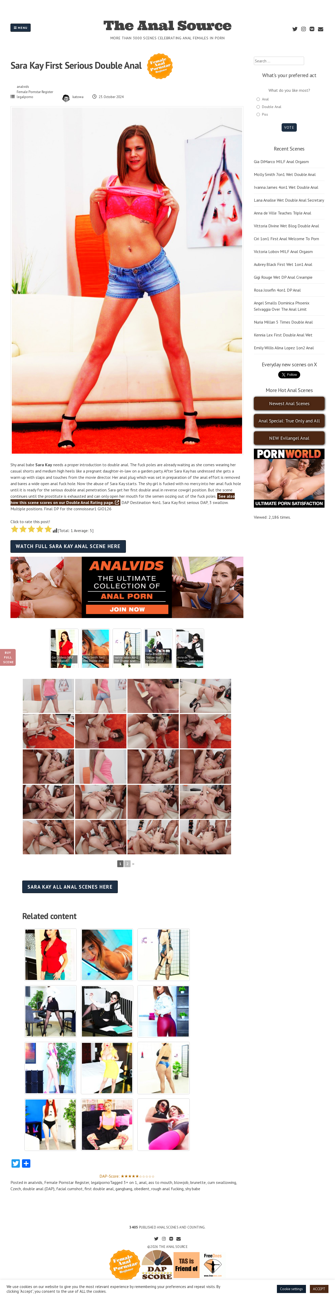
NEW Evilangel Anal (289, 438)
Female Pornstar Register (35, 92)
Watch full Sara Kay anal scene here (68, 546)
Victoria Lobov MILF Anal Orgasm (283, 251)
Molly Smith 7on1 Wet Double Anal (285, 174)
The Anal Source (167, 25)
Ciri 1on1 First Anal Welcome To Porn (286, 238)
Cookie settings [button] (291, 1289)
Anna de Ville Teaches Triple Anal (282, 213)
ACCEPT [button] (319, 1289)
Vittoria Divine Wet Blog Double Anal (286, 225)
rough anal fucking (167, 1188)
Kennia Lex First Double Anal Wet (283, 334)
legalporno (25, 97)
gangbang (123, 1188)
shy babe (192, 1188)
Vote (289, 127)
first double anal (99, 1188)
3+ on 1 (130, 1182)
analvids (23, 86)
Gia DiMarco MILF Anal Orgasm (281, 161)
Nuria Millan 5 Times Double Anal (283, 322)
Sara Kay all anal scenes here (70, 886)
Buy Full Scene (8, 657)
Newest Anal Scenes (289, 403)
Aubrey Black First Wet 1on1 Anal (283, 264)
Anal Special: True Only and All (289, 421)
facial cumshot (69, 1188)
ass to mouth (160, 1182)
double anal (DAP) (38, 1188)
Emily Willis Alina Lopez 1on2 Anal (284, 347)
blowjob (181, 1182)
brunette (198, 1182)
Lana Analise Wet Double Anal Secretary (289, 200)
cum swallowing (222, 1182)
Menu (20, 28)
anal (143, 1182)
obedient (141, 1188)
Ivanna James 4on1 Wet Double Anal (286, 187)
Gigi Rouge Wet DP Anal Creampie (283, 277)
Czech (15, 1188)
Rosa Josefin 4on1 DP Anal (277, 290)
